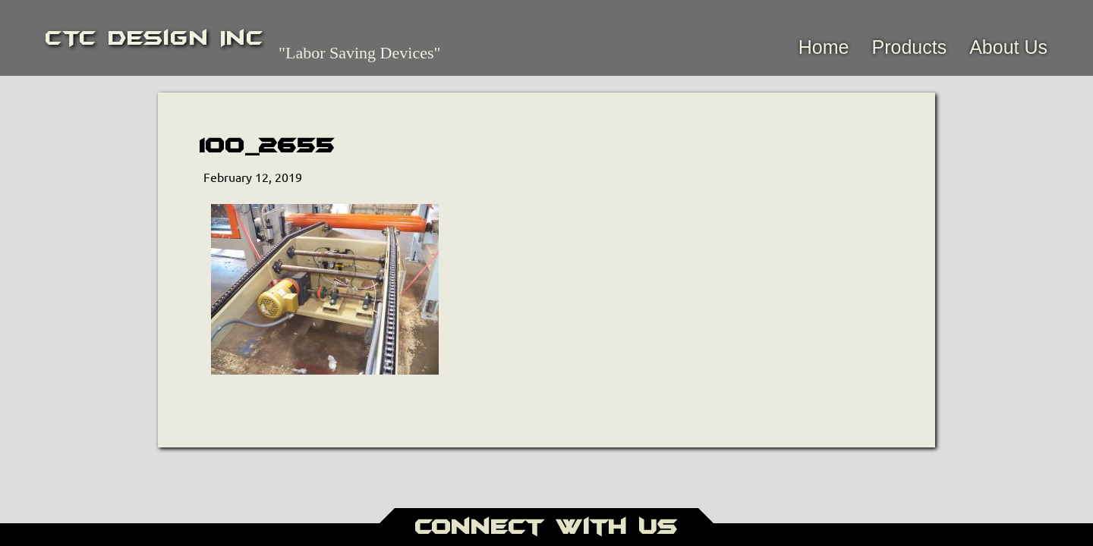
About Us (1008, 47)
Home (823, 47)
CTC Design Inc (154, 38)
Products (909, 47)
